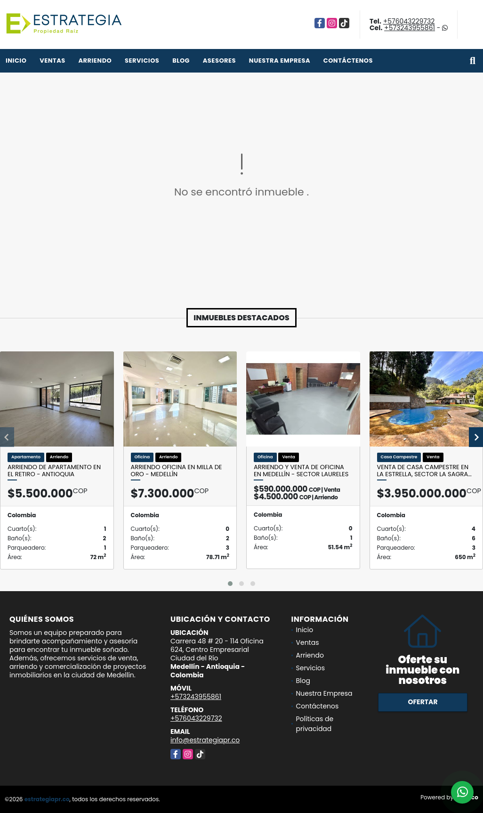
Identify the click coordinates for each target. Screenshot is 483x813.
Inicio (16, 60)
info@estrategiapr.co (205, 740)
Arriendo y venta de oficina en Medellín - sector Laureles (301, 470)
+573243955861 (409, 28)
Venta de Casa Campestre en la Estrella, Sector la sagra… (424, 470)
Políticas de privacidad (315, 723)
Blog (181, 60)
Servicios (142, 60)
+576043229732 (409, 21)
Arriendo (95, 60)
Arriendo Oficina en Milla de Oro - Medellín (176, 470)
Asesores (219, 60)
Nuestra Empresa (279, 60)
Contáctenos (348, 60)
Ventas (52, 60)
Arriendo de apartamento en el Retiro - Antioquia (54, 470)
